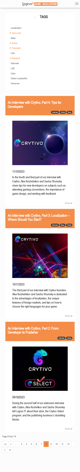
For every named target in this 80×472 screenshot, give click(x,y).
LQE (13, 68)
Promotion (16, 48)
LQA (13, 53)
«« (5, 444)
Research (16, 58)
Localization (16, 27)
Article (14, 43)
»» (10, 449)
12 (68, 444)
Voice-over (16, 33)
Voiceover (15, 83)
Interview (15, 63)
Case (13, 73)
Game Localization (19, 78)
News (13, 38)
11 (62, 444)
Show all (68, 203)
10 (56, 444)
